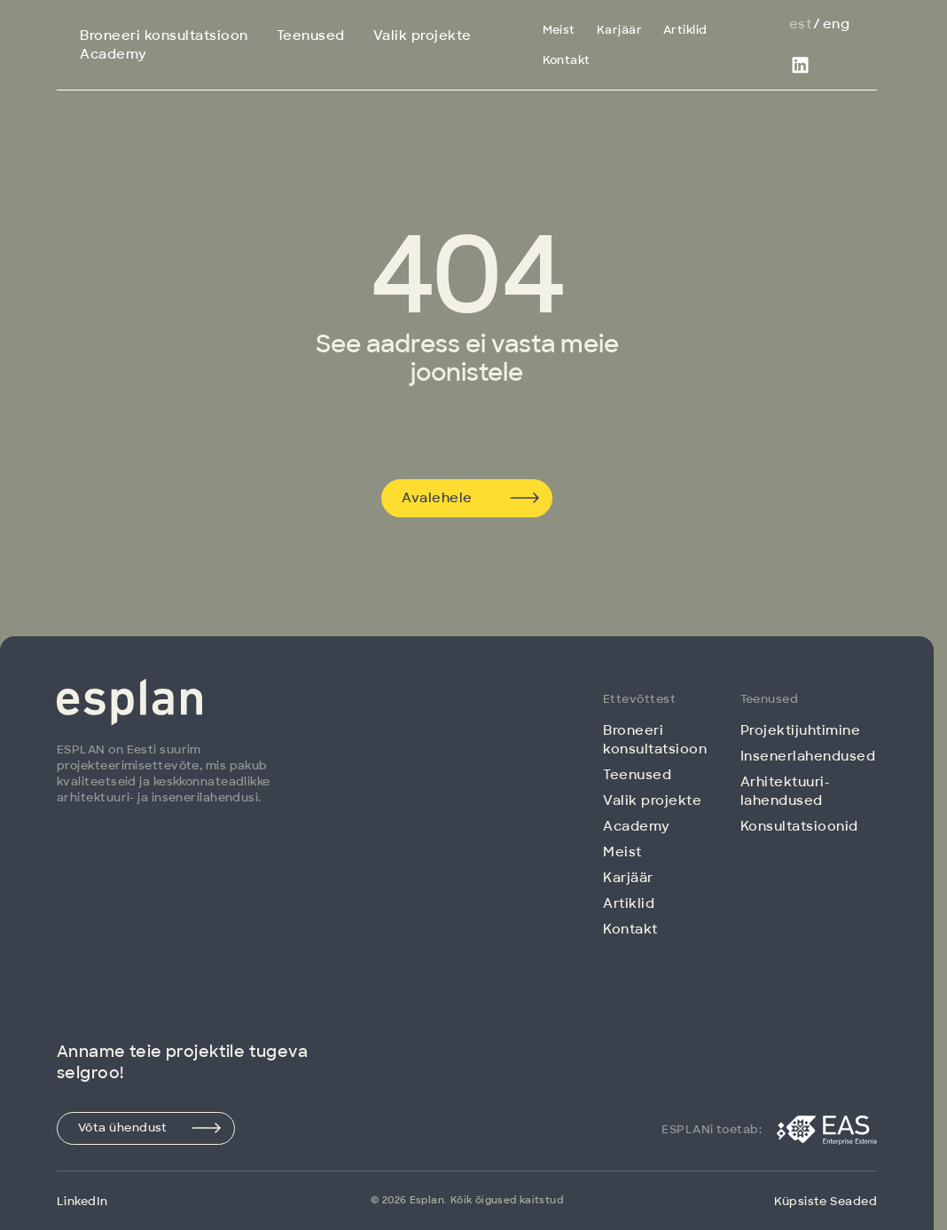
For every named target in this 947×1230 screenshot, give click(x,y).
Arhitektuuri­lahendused (784, 791)
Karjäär (619, 29)
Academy (113, 54)
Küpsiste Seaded (825, 1201)
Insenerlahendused (808, 756)
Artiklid (685, 29)
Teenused (311, 35)
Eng (836, 24)
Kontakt (567, 59)
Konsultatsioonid (799, 826)
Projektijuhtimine (800, 730)
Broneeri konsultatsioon (164, 35)
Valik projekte (422, 35)
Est (800, 24)
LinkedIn (82, 1201)
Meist (559, 29)
